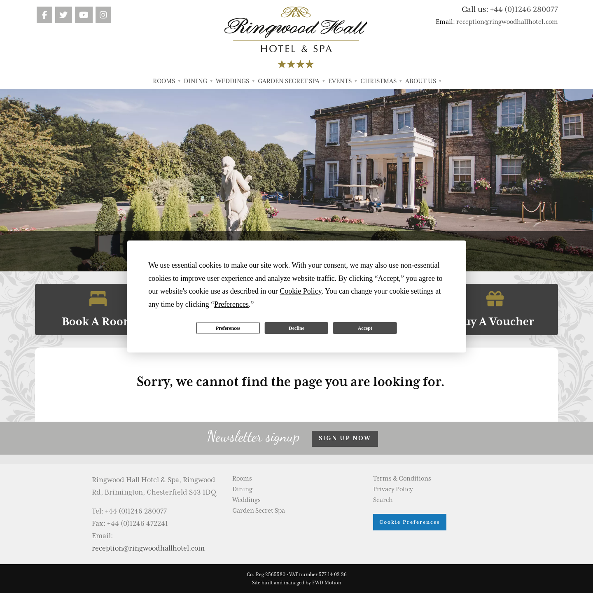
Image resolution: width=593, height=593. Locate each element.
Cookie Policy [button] (300, 291)
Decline (296, 328)
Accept (365, 328)
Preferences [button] (231, 304)
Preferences (228, 328)
